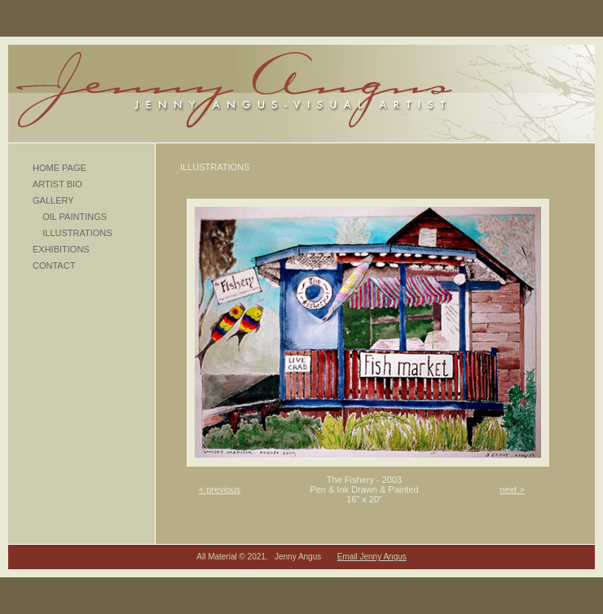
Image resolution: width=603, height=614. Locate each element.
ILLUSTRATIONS (72, 233)
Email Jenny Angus (372, 556)
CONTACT (54, 265)
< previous (219, 489)
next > (512, 489)
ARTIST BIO (57, 184)
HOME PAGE (59, 168)
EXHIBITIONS (61, 249)
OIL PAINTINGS (70, 216)
